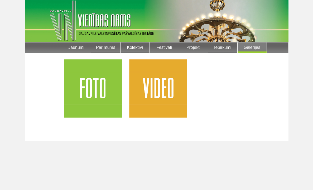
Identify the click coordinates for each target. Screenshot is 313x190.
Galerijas (252, 47)
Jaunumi (76, 47)
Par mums (105, 47)
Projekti (193, 47)
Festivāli (164, 47)
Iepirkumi (222, 47)
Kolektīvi (135, 47)
